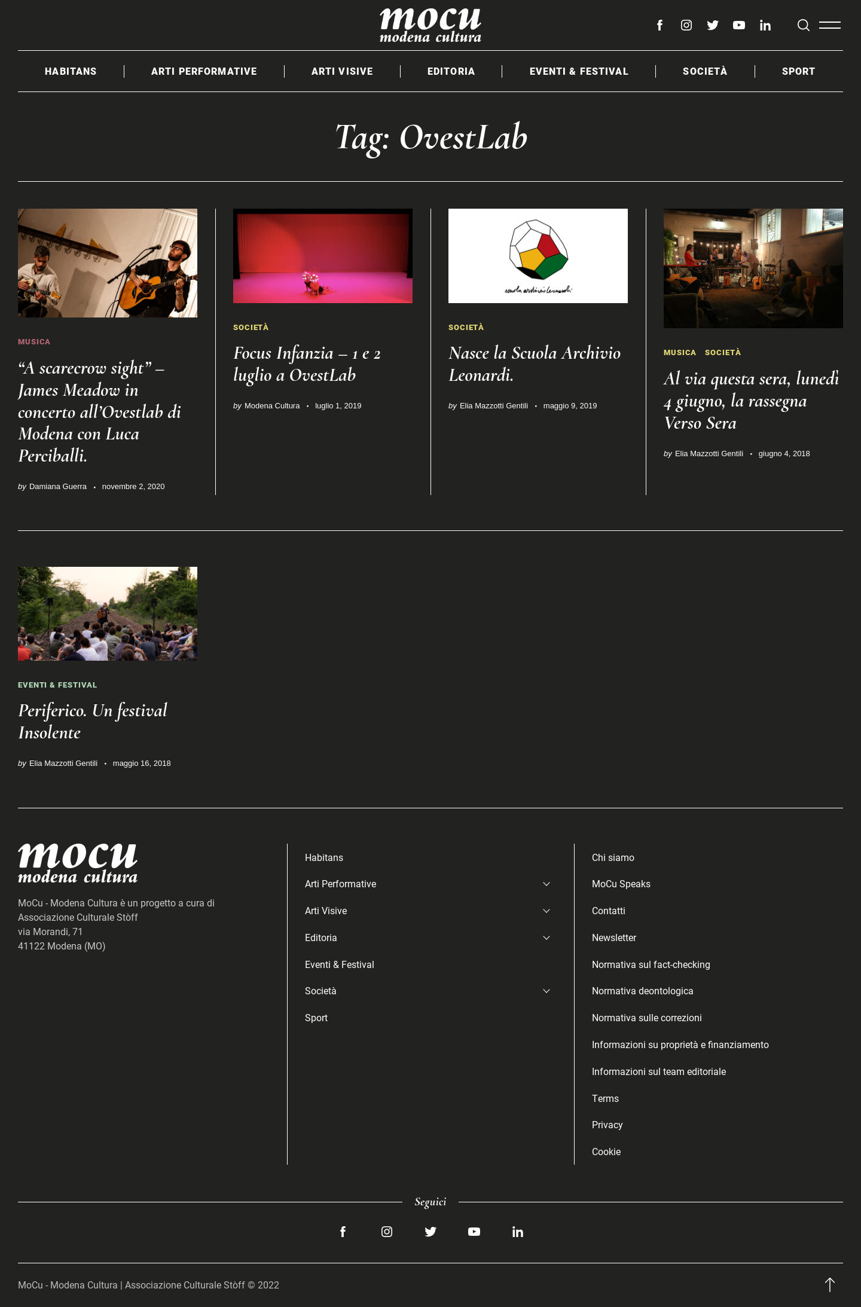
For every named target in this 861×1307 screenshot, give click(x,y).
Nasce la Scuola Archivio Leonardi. (534, 363)
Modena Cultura (272, 405)
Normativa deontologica (643, 990)
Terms (605, 1098)
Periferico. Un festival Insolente (92, 721)
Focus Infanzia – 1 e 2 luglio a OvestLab (307, 363)
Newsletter (614, 937)
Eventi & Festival (579, 71)
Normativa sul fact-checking (651, 964)
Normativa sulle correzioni (647, 1017)
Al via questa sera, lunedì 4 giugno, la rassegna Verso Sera (751, 400)
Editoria (451, 71)
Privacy (607, 1124)
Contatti (608, 910)
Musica (34, 341)
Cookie (606, 1151)
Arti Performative (204, 71)
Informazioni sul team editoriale (659, 1071)
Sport (799, 71)
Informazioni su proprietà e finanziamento (680, 1044)
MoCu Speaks (621, 883)
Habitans (71, 71)
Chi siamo (613, 857)
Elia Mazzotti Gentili (494, 405)
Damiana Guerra (58, 486)
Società (705, 71)
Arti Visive (342, 71)
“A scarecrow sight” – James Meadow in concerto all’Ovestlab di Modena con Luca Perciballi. (99, 411)
